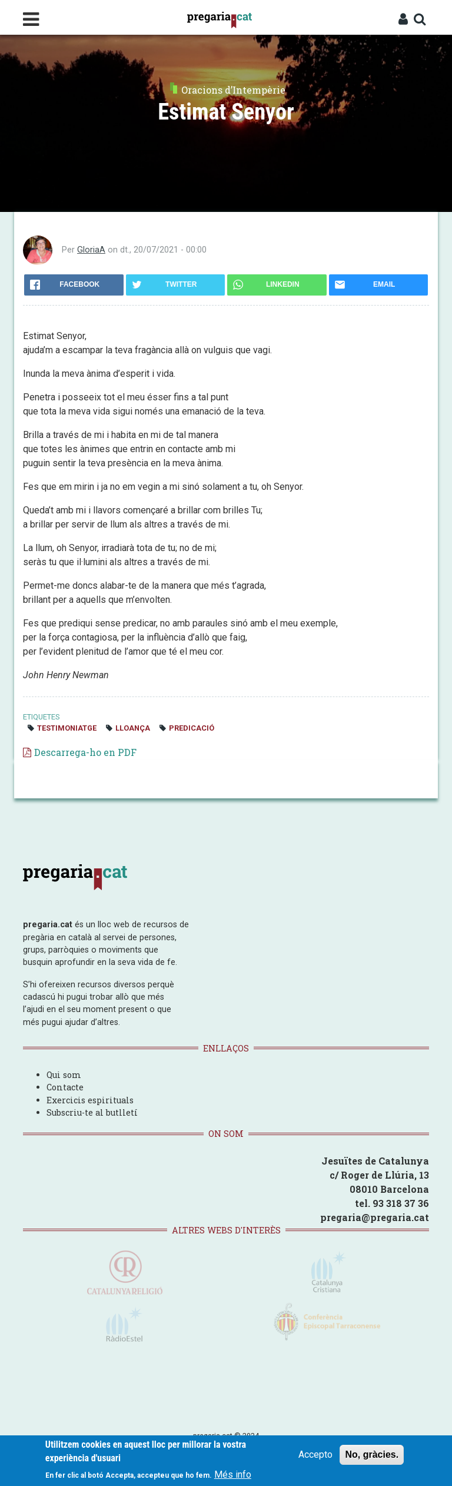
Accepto (315, 1455)
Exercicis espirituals (90, 1100)
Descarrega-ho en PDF (85, 752)
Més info (232, 1475)
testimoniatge (67, 728)
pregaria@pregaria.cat (374, 1217)
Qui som (63, 1074)
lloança (132, 728)
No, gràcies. (371, 1455)
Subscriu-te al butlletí (92, 1112)
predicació (191, 728)
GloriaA (91, 250)
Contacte (65, 1087)
